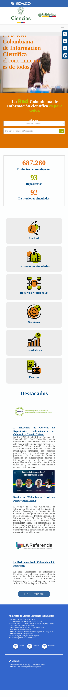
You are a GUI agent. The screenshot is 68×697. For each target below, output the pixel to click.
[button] (5, 64)
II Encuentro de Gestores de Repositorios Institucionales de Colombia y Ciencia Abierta (34, 431)
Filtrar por (33, 120)
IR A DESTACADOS (34, 594)
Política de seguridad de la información (22, 638)
